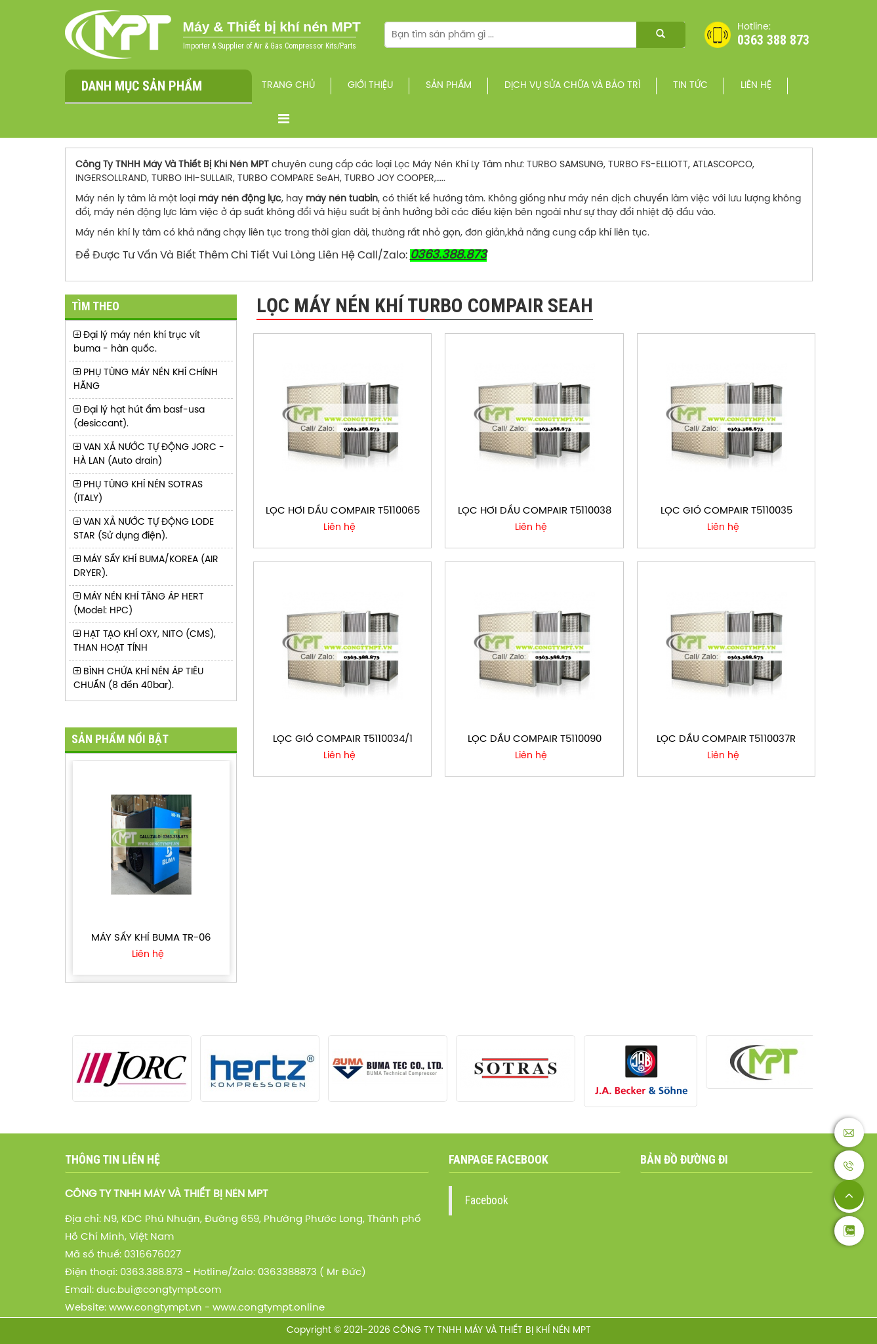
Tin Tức (690, 86)
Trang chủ (288, 86)
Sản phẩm (449, 86)
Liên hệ (756, 86)
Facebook (486, 1200)
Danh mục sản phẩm (141, 86)
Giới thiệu (370, 86)
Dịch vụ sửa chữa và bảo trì (572, 86)
